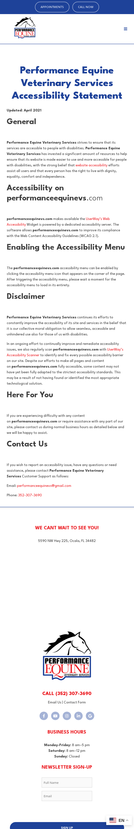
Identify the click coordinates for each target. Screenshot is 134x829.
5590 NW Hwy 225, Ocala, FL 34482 (67, 541)
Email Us (54, 702)
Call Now (85, 7)
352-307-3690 (30, 495)
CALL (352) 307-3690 (67, 693)
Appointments (52, 7)
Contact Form (75, 702)
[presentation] (67, 812)
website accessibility (91, 165)
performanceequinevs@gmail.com (44, 486)
